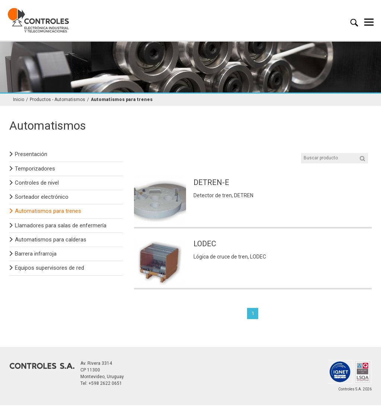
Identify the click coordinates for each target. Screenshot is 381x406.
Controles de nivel (37, 183)
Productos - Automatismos (57, 100)
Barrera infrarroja (36, 254)
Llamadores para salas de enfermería (60, 226)
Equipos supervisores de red (49, 268)
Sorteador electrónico (41, 197)
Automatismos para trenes (122, 100)
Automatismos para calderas (50, 240)
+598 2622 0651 (105, 384)
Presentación (31, 155)
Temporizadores (35, 169)
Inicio (18, 100)
